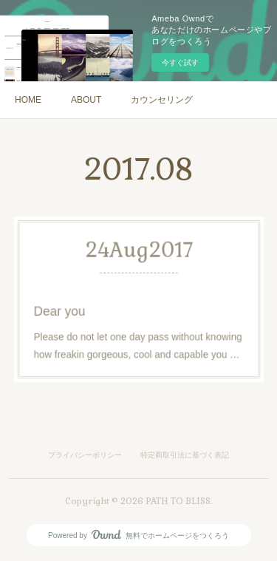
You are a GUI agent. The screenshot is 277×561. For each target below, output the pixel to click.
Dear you (69, 310)
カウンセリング (162, 100)
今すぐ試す (180, 62)
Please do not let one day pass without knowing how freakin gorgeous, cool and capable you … (138, 340)
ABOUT (86, 100)
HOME (28, 100)
